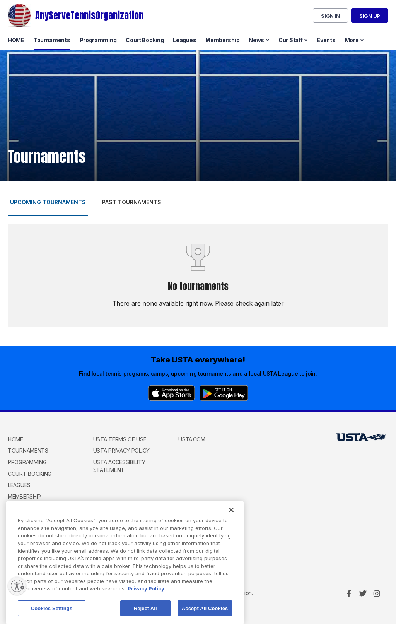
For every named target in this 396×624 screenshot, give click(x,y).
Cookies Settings (52, 612)
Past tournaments (131, 202)
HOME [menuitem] (16, 40)
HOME (15, 439)
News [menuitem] (256, 40)
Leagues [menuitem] (184, 40)
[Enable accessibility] (17, 585)
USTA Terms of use (120, 439)
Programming (27, 462)
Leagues (19, 485)
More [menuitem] (352, 40)
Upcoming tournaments (48, 202)
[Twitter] (362, 593)
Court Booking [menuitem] (145, 40)
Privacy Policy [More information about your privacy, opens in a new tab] (146, 593)
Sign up (369, 16)
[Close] (231, 514)
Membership (24, 496)
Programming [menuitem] (98, 40)
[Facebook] (349, 593)
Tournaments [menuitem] (52, 40)
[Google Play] (224, 393)
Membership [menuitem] (222, 40)
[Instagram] (376, 593)
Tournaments (28, 450)
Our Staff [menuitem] (290, 40)
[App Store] (171, 393)
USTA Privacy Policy (121, 450)
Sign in (330, 16)
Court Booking (29, 473)
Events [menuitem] (326, 40)
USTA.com (191, 439)
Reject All (145, 612)
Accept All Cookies (205, 612)
